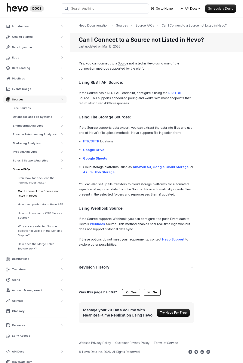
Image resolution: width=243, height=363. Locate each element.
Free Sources (22, 108)
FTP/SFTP (91, 141)
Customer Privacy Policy (132, 343)
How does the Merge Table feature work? (36, 246)
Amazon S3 (142, 167)
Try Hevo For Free (173, 312)
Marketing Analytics (39, 143)
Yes (131, 292)
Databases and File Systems (39, 117)
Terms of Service (166, 343)
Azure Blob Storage (99, 172)
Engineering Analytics (39, 126)
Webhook (97, 224)
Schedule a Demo (220, 8)
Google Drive (93, 150)
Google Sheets (95, 158)
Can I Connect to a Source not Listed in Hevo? (194, 25)
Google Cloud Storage (171, 167)
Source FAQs (40, 169)
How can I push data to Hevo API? (41, 204)
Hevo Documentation (93, 25)
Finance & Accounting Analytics (39, 134)
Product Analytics (39, 152)
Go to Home (162, 8)
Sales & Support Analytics (39, 160)
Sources (122, 25)
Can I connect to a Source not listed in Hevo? (38, 193)
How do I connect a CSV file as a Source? (40, 215)
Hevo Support (173, 239)
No (152, 292)
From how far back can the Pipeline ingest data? (36, 180)
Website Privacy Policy (95, 343)
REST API (175, 93)
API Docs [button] (188, 8)
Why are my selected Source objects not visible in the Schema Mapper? (40, 230)
